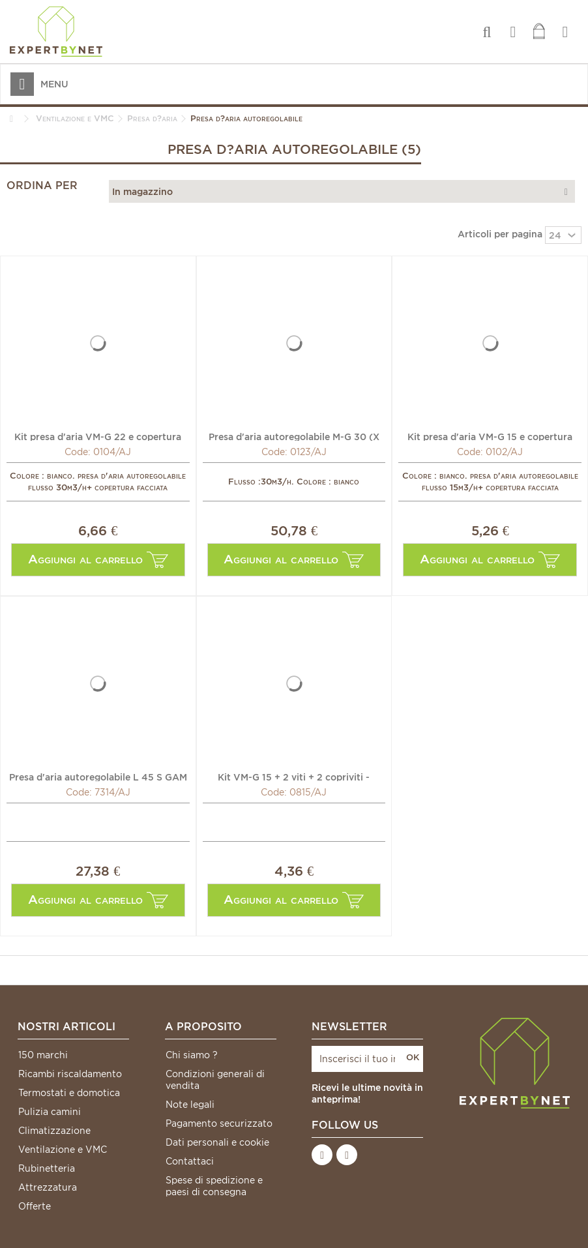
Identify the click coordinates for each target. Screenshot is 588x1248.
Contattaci (190, 1161)
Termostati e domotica (69, 1093)
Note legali (190, 1104)
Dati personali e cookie (217, 1142)
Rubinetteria (46, 1168)
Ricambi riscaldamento (70, 1074)
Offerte (34, 1206)
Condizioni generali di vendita (215, 1080)
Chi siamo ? (192, 1055)
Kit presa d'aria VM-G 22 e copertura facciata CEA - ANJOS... (97, 436)
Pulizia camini (49, 1112)
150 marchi (43, 1055)
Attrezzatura (47, 1187)
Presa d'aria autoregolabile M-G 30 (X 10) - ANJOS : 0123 (294, 436)
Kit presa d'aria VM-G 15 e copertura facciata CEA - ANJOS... (489, 436)
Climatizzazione (54, 1130)
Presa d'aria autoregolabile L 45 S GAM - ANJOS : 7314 (98, 776)
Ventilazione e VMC (62, 1149)
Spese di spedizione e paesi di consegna (214, 1186)
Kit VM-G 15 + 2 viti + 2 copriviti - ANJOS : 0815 (294, 776)
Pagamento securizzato (219, 1123)
